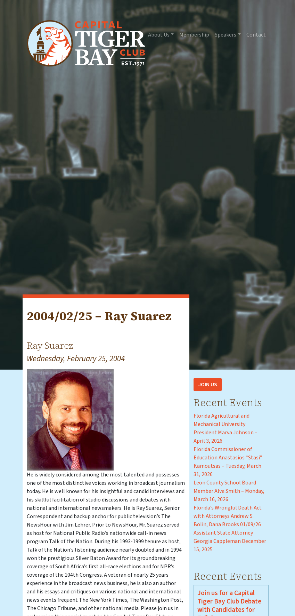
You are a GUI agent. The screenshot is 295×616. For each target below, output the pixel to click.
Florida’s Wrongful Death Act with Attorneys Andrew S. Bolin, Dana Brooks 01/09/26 (228, 516)
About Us (159, 35)
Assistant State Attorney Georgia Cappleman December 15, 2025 (230, 541)
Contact (256, 35)
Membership (194, 35)
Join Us (207, 384)
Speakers (225, 35)
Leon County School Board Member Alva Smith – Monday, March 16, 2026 (229, 491)
